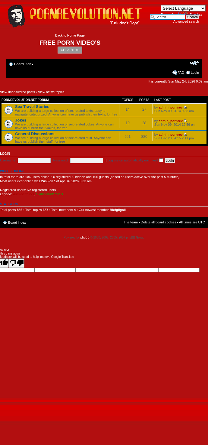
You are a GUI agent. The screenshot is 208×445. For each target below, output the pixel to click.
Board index (23, 64)
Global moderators (49, 194)
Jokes (20, 120)
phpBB (85, 237)
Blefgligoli (118, 210)
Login (195, 72)
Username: (8, 160)
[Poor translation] (16, 263)
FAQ (181, 72)
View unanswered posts (17, 92)
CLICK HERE (70, 50)
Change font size (194, 63)
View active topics (51, 92)
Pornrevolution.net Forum (25, 100)
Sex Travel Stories (32, 106)
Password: (60, 160)
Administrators (23, 194)
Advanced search (186, 21)
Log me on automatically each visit (135, 160)
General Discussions (34, 134)
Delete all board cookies (158, 222)
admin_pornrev (170, 107)
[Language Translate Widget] (183, 8)
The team (131, 222)
